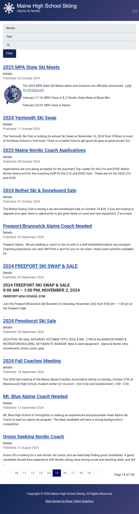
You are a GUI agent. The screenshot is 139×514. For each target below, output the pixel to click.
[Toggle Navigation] (135, 11)
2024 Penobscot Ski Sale (29, 321)
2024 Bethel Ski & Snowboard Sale (39, 190)
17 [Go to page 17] (73, 473)
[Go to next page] (95, 470)
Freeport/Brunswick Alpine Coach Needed (47, 226)
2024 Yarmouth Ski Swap (29, 117)
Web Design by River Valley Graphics (69, 501)
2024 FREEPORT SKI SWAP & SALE (40, 266)
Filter (9, 53)
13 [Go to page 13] (40, 473)
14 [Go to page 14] (48, 473)
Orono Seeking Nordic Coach (33, 436)
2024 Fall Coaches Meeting (32, 361)
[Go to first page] (5, 470)
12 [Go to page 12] (32, 473)
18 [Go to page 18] (81, 473)
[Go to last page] (100, 470)
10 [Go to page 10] (16, 473)
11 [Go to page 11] (24, 473)
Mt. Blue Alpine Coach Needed (35, 396)
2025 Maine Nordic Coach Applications (44, 150)
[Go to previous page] (10, 470)
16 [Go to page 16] (65, 473)
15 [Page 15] (56, 473)
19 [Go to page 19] (89, 473)
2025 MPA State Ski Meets (31, 67)
